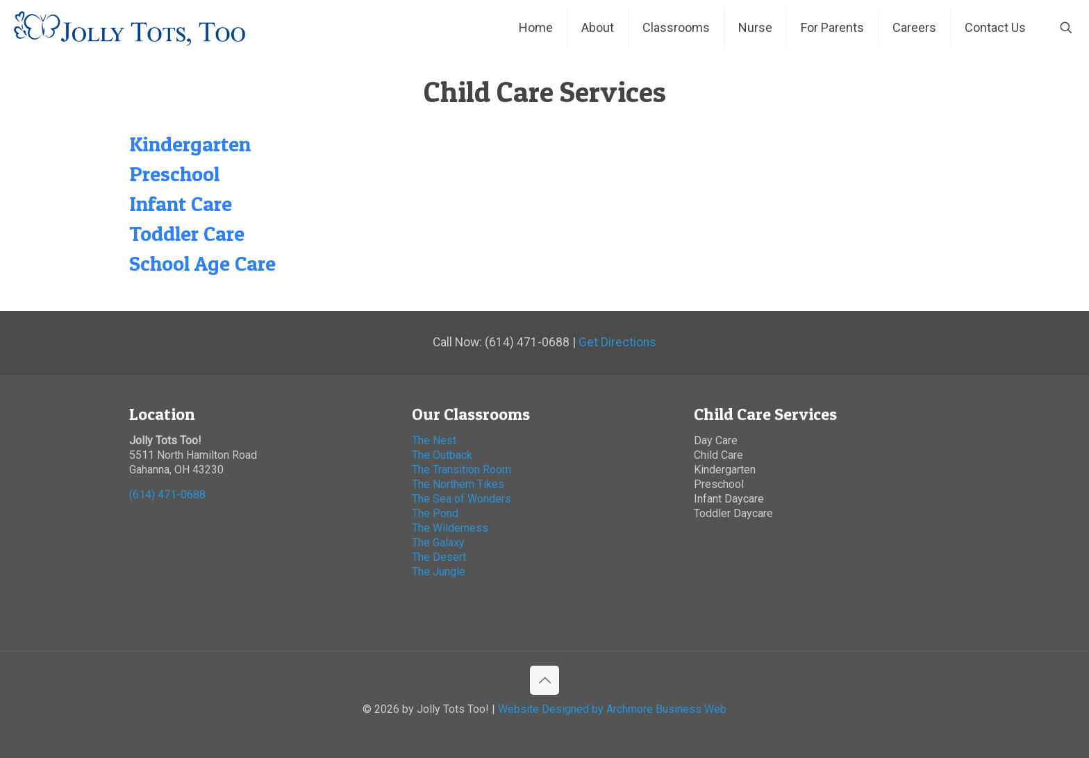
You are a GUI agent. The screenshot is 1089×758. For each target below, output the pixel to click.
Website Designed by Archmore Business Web (612, 709)
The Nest (434, 440)
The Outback (442, 455)
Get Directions (617, 342)
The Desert (439, 557)
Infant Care (180, 203)
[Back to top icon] (544, 680)
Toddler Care (186, 233)
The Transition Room (461, 469)
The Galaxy (438, 542)
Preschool (174, 173)
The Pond (435, 513)
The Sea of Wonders (461, 498)
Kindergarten (190, 143)
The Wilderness (450, 527)
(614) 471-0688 (167, 494)
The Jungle (440, 571)
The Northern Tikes (458, 484)
